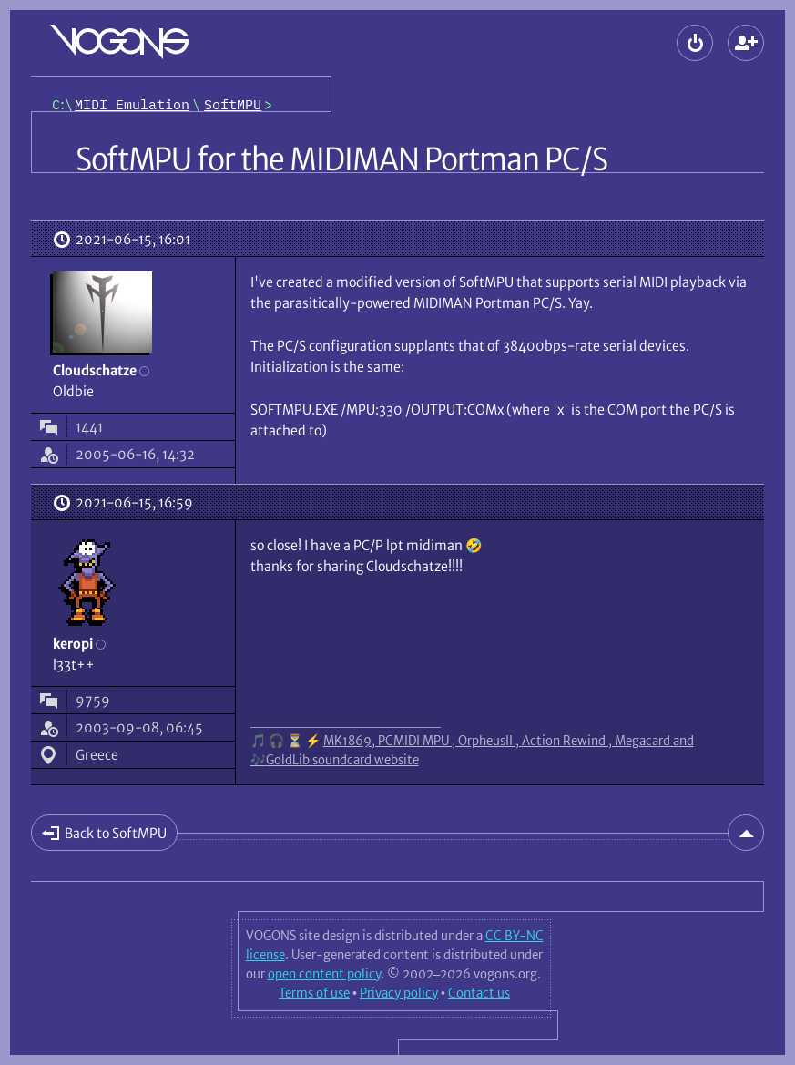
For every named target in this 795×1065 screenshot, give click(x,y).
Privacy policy (399, 993)
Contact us (479, 993)
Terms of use (314, 993)
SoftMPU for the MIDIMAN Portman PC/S (342, 159)
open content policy (324, 974)
